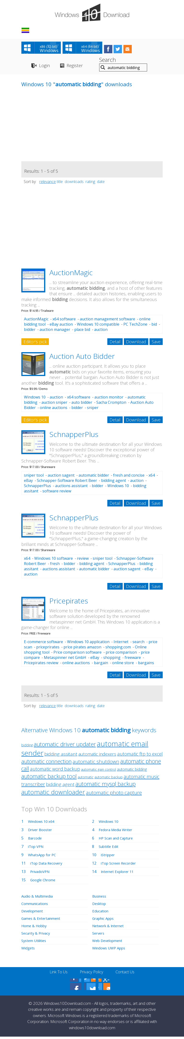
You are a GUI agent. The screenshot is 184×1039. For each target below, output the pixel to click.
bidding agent (113, 482)
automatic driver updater (65, 746)
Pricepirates (68, 603)
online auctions (53, 409)
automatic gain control (98, 771)
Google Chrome (44, 882)
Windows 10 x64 (42, 823)
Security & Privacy (37, 935)
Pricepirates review (41, 665)
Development (33, 913)
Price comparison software (77, 654)
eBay (28, 482)
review (83, 560)
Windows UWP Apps (110, 950)
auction (101, 331)
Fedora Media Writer (117, 831)
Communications (36, 905)
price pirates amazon (82, 649)
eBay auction (61, 326)
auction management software (107, 321)
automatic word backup (55, 771)
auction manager (55, 331)
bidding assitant (60, 756)
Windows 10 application (88, 643)
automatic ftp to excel (140, 756)
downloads (74, 183)
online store (123, 665)
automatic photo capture (114, 794)
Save (156, 344)
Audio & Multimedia (38, 898)
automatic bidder (94, 477)
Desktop (100, 905)
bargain (101, 665)
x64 (152, 477)
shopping (112, 659)
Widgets (28, 950)
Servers (99, 935)
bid (154, 326)
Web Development (109, 942)
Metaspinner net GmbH (65, 659)
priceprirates (47, 649)
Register (77, 68)
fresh (55, 565)
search (138, 643)
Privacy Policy (91, 974)
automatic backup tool (49, 778)
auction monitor (108, 399)
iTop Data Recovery (47, 865)
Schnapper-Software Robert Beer (67, 482)
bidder (29, 331)
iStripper (109, 857)
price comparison (121, 654)
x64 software (64, 321)
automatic (85, 779)
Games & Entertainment (42, 920)
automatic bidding (132, 771)
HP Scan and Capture (118, 840)
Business (100, 898)
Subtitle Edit (109, 848)
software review (56, 492)
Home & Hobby (35, 928)
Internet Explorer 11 (119, 873)
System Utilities (35, 942)
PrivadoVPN (41, 873)
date (101, 183)
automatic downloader (53, 794)
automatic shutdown (96, 763)
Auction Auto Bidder (82, 358)
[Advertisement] (57, 130)
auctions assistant (71, 487)
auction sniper (54, 404)
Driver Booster (41, 831)
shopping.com (118, 649)
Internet (121, 643)
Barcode (35, 840)
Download (136, 344)
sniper (92, 409)
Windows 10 (35, 399)
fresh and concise (128, 477)
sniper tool (34, 477)
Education (101, 913)
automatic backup (108, 779)
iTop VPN (36, 848)
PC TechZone (135, 326)
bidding (27, 747)
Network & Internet (109, 928)
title (60, 183)
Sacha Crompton (111, 404)
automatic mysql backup (105, 786)
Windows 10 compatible (98, 326)
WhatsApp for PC (43, 857)
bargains (146, 665)
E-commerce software (43, 643)
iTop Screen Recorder (120, 865)
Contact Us (127, 974)
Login (44, 68)
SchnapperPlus (73, 436)
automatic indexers (97, 756)
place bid (82, 331)
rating (90, 183)
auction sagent (61, 477)
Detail (115, 344)
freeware (133, 659)
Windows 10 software (53, 560)
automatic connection (46, 763)
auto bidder (81, 404)
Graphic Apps (104, 920)
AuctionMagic (71, 275)
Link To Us (56, 974)
